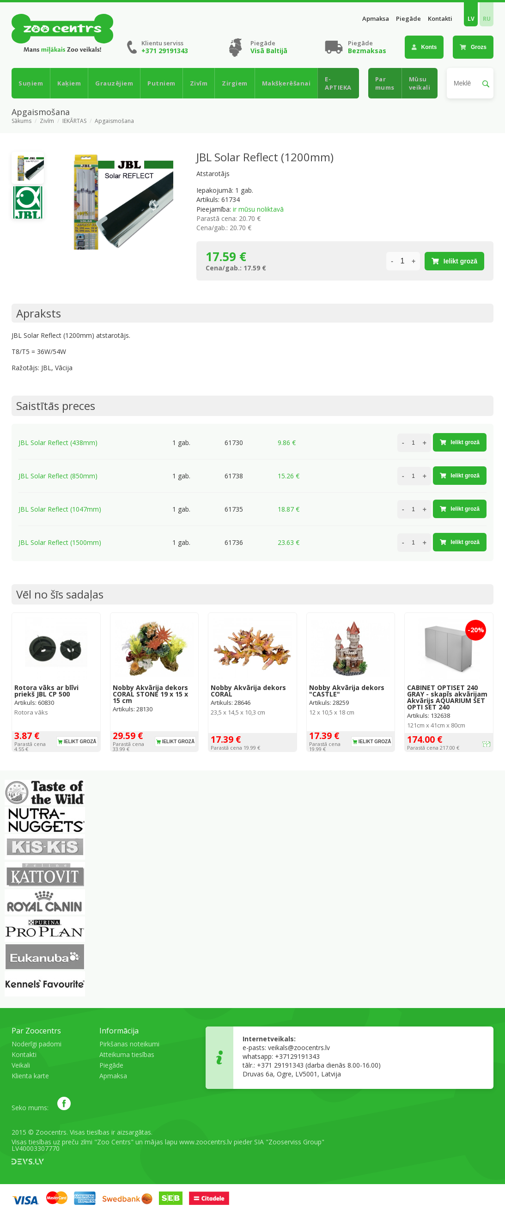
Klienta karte (30, 1075)
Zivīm (199, 83)
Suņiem (30, 83)
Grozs (473, 47)
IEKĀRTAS (74, 121)
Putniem (161, 83)
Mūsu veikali (420, 83)
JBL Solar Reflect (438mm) (57, 442)
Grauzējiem (114, 83)
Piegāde (408, 19)
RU (487, 19)
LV (471, 19)
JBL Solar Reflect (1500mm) (59, 542)
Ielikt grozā (454, 261)
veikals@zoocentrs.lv (299, 1047)
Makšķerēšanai (286, 83)
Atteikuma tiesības (126, 1054)
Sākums (21, 121)
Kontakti (440, 19)
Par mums (385, 83)
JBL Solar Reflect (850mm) (57, 475)
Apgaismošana (114, 121)
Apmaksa (375, 19)
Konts (424, 47)
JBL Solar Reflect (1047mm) (59, 509)
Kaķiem (69, 83)
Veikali (21, 1065)
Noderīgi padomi (36, 1043)
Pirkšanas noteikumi (129, 1043)
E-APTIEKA (338, 83)
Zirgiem (235, 83)
